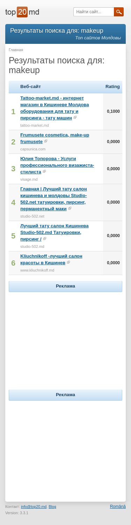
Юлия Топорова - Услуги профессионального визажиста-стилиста (57, 165)
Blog (52, 506)
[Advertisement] (65, 337)
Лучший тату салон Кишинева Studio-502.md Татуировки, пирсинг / (54, 232)
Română (118, 506)
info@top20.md (33, 506)
